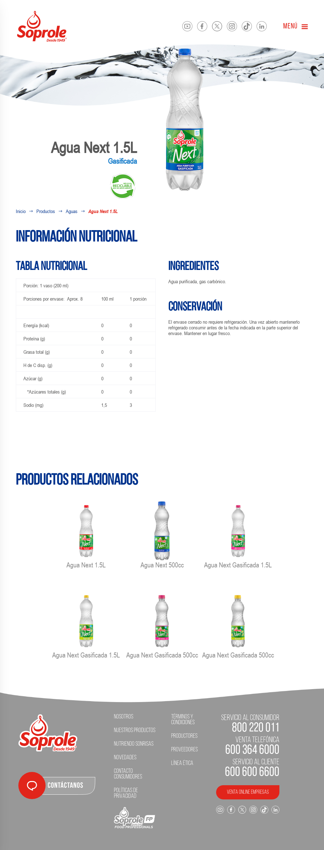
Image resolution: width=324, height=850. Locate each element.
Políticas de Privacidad (126, 793)
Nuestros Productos (134, 730)
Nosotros (123, 717)
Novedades (125, 758)
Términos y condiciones (183, 720)
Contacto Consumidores (128, 774)
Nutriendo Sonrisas (133, 744)
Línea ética (182, 763)
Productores (184, 736)
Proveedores (184, 750)
